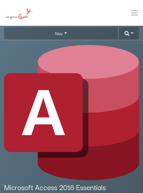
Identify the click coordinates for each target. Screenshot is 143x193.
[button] (129, 33)
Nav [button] (59, 33)
